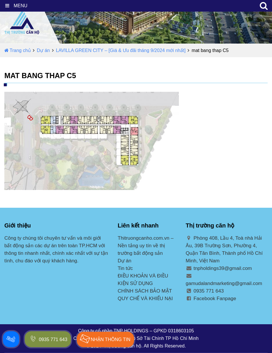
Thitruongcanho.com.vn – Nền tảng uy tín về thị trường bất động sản (146, 245)
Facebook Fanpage (211, 298)
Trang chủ (17, 50)
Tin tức (125, 268)
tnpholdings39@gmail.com (219, 268)
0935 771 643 (205, 291)
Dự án (43, 50)
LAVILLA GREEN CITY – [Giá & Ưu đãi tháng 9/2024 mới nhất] (121, 50)
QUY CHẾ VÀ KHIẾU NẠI (145, 298)
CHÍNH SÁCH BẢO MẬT (145, 291)
